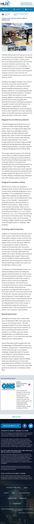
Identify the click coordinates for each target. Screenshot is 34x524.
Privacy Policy (22, 513)
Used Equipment (24, 493)
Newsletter (12, 498)
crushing (12, 193)
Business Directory (13, 487)
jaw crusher (14, 336)
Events (6, 493)
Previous (3, 34)
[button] (5, 9)
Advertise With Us (11, 426)
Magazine (23, 498)
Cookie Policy (29, 513)
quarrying (17, 66)
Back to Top (17, 417)
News (26, 487)
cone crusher (22, 211)
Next (30, 34)
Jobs (13, 493)
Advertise (17, 503)
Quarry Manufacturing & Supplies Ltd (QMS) (21, 384)
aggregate (20, 332)
